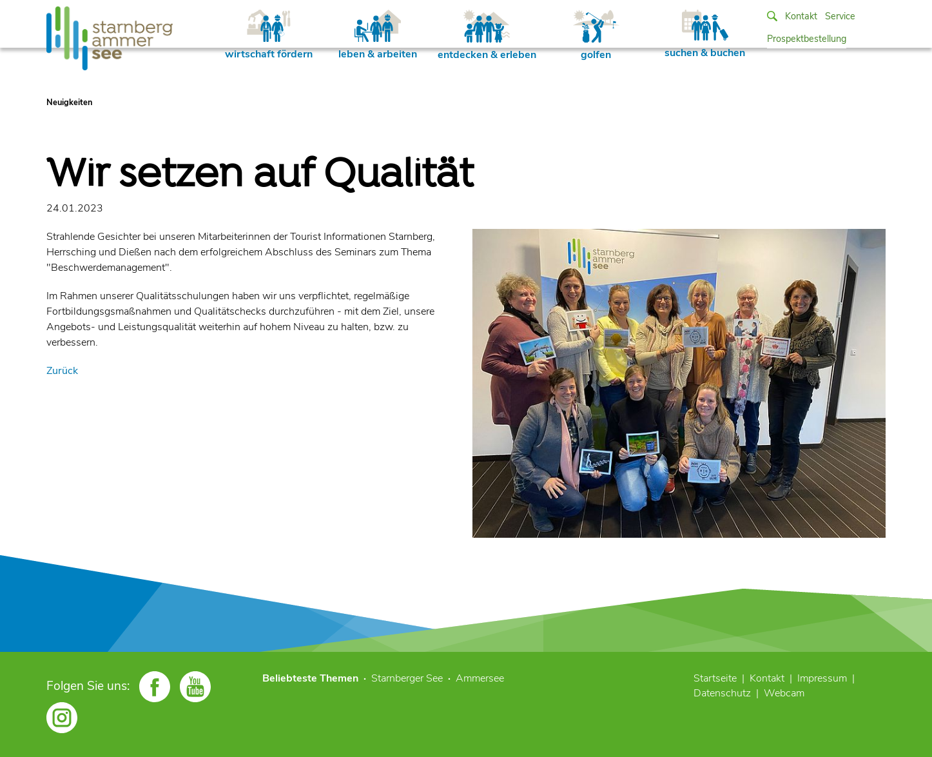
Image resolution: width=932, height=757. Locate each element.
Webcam (784, 693)
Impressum (822, 678)
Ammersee (480, 678)
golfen (596, 36)
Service (840, 16)
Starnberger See (407, 678)
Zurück (62, 371)
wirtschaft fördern (269, 35)
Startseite (715, 678)
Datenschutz (722, 693)
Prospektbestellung (806, 38)
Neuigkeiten (69, 102)
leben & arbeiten (377, 35)
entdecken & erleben (487, 36)
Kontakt (801, 16)
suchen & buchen (705, 35)
